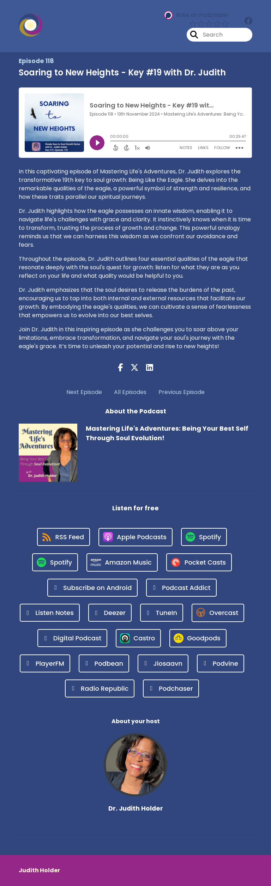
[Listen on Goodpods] (198, 638)
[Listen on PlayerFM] (45, 663)
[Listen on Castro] (138, 638)
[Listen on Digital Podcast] (72, 638)
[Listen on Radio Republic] (99, 688)
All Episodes (130, 392)
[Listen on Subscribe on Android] (92, 588)
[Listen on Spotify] (204, 537)
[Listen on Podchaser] (171, 688)
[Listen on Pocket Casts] (199, 562)
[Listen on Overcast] (218, 613)
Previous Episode (181, 392)
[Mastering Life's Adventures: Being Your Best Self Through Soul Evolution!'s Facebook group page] (248, 21)
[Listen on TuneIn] (161, 613)
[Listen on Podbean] (104, 663)
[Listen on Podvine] (220, 663)
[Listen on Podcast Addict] (181, 588)
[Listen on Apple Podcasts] (135, 537)
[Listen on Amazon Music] (122, 562)
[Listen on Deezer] (110, 613)
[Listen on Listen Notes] (50, 613)
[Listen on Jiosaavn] (163, 663)
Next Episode (84, 392)
